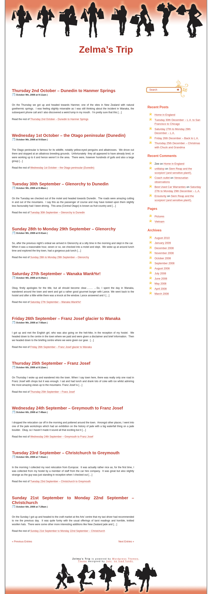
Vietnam (159, 221)
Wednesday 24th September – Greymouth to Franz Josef (67, 408)
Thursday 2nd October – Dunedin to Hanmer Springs (64, 90)
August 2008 (162, 268)
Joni (109, 561)
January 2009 (163, 242)
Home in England (165, 114)
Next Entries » (126, 541)
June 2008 (161, 278)
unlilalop (160, 168)
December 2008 (164, 248)
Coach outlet (162, 177)
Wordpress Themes (125, 559)
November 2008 (164, 253)
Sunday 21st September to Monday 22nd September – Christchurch (67, 531)
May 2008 (160, 283)
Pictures (159, 216)
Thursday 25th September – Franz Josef (51, 363)
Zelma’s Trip (106, 49)
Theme (82, 561)
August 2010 (162, 237)
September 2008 (165, 263)
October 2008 (163, 258)
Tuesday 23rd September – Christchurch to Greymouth (66, 453)
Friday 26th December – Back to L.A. (177, 138)
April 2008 (161, 288)
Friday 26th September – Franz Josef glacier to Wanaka (66, 318)
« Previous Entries (22, 541)
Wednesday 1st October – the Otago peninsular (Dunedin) (69, 135)
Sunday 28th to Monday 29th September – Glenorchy (64, 229)
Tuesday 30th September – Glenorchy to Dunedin (60, 184)
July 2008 (160, 273)
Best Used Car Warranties (170, 186)
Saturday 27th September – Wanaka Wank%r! (56, 273)
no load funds (123, 561)
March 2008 (162, 293)
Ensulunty (160, 196)
